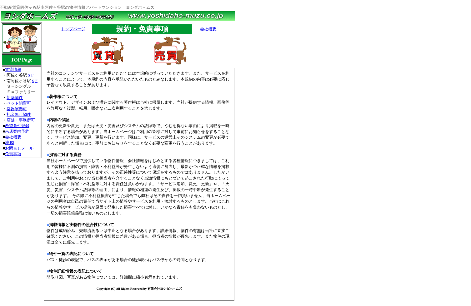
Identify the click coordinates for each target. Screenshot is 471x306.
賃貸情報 (13, 69)
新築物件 (15, 97)
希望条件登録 (17, 125)
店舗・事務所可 (21, 120)
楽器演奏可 (17, 108)
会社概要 (13, 137)
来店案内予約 (17, 131)
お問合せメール (19, 148)
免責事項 (13, 153)
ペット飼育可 (19, 103)
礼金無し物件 (19, 114)
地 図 (9, 142)
